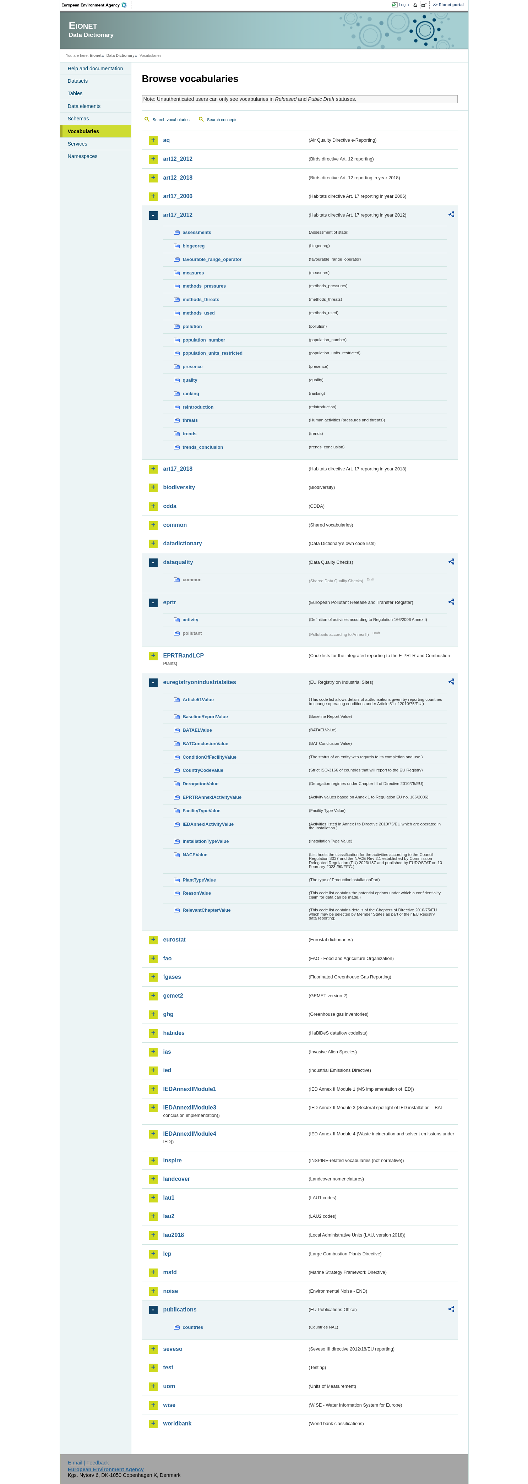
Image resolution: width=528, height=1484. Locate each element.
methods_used (199, 313)
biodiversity (179, 487)
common (175, 525)
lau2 (169, 1216)
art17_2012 (178, 215)
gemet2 (173, 996)
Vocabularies (83, 131)
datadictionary (182, 543)
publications (180, 1309)
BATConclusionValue (205, 743)
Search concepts (222, 120)
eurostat (174, 940)
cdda (169, 506)
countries (193, 1327)
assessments (197, 232)
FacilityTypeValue (202, 810)
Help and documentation (95, 68)
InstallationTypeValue (206, 841)
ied (167, 1070)
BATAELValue (197, 730)
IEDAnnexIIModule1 (189, 1089)
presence (193, 366)
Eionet (96, 55)
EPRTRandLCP (183, 656)
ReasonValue (197, 893)
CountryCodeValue (203, 770)
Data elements (84, 106)
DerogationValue (201, 783)
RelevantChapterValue (207, 910)
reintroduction (198, 407)
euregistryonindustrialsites (199, 682)
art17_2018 (178, 469)
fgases (172, 977)
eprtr (169, 602)
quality (190, 380)
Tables (75, 93)
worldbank (177, 1423)
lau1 (169, 1198)
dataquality (178, 562)
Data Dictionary (121, 55)
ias (167, 1052)
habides (174, 1033)
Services (77, 144)
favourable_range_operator (212, 259)
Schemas (78, 118)
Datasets (78, 81)
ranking (191, 393)
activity (190, 619)
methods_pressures (204, 286)
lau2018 (173, 1235)
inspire (172, 1160)
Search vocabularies (171, 120)
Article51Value (198, 699)
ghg (168, 1014)
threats (190, 420)
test (168, 1367)
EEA (96, 5)
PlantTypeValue (199, 880)
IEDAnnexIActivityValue (208, 824)
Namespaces (83, 156)
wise (169, 1405)
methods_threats (201, 299)
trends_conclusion (203, 447)
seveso (173, 1349)
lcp (167, 1254)
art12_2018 (178, 178)
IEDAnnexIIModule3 (189, 1107)
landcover (176, 1179)
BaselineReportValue (205, 716)
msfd (170, 1272)
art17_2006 (178, 196)
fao (167, 958)
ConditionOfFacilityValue (209, 757)
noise (170, 1291)
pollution (192, 326)
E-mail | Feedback (88, 1463)
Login (404, 4)
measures (193, 272)
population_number (204, 340)
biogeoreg (194, 246)
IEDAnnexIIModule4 (189, 1134)
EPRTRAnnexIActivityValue (212, 797)
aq (166, 140)
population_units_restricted (213, 353)
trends (190, 433)
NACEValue (195, 854)
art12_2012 (178, 159)
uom (169, 1386)
